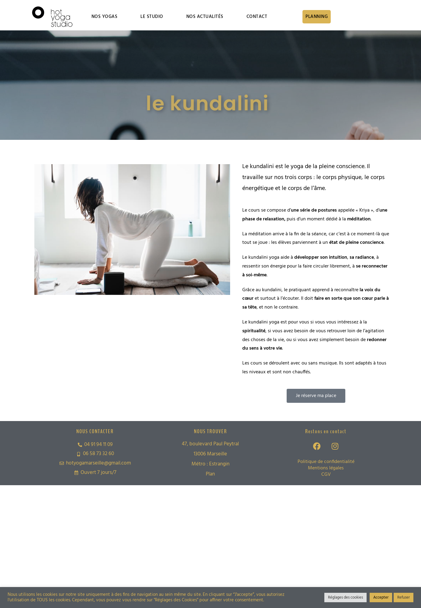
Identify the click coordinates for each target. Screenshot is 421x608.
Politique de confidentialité (326, 462)
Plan (210, 474)
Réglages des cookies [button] (345, 597)
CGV (326, 474)
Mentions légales (326, 468)
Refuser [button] (403, 597)
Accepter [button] (380, 597)
